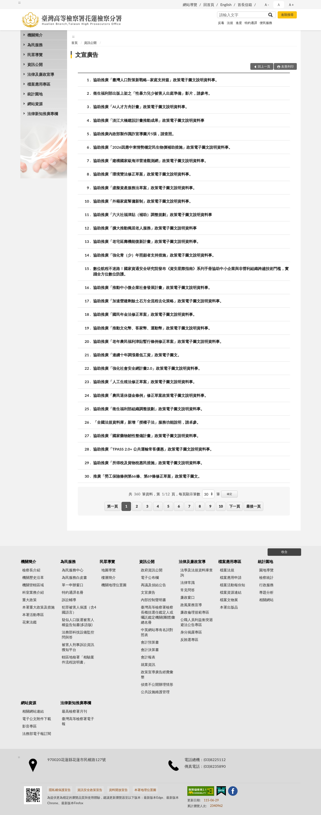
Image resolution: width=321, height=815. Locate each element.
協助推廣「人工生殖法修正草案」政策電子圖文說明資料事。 (145, 381)
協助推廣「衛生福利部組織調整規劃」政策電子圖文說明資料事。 (148, 408)
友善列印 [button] (287, 66)
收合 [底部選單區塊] (284, 552)
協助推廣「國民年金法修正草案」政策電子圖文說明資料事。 (145, 314)
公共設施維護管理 (155, 692)
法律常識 (187, 582)
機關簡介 (35, 35)
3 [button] (147, 506)
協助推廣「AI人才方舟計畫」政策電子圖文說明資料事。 (141, 106)
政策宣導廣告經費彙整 (157, 674)
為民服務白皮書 (74, 577)
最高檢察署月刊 (74, 711)
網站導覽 (190, 4)
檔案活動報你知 (232, 585)
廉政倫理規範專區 (194, 612)
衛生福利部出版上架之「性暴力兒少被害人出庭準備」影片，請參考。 (152, 93)
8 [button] (200, 506)
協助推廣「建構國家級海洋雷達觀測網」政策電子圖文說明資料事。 (150, 160)
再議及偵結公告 (153, 585)
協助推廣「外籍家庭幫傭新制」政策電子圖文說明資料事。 (143, 201)
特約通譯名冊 (72, 592)
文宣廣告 (86, 54)
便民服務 (266, 23)
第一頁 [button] (112, 506)
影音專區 (29, 726)
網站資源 (35, 103)
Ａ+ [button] (291, 4)
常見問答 (187, 590)
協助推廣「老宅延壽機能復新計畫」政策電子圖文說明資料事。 (147, 241)
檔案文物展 (229, 600)
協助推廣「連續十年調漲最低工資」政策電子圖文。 (137, 355)
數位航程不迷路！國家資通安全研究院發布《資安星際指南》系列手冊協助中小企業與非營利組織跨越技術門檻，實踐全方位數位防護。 (191, 271)
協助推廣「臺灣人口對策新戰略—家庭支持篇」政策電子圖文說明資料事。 (156, 79)
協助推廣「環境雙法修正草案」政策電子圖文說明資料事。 (143, 174)
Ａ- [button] (266, 4)
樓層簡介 (108, 577)
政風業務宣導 (191, 605)
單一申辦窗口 (72, 585)
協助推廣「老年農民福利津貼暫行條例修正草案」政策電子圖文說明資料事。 (158, 341)
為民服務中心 (72, 570)
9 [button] (210, 506)
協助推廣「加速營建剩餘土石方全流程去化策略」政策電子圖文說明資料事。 (158, 301)
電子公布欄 (150, 577)
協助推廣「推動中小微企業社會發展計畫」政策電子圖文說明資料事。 (152, 287)
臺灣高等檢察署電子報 (78, 721)
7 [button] (189, 506)
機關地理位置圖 (113, 585)
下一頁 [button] (234, 506)
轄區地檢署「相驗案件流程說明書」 (78, 659)
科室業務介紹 (33, 592)
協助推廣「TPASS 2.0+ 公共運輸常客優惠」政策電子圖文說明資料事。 (153, 449)
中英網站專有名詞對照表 (157, 632)
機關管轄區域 (33, 585)
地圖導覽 (108, 570)
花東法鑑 (29, 622)
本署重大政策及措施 (38, 607)
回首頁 (208, 4)
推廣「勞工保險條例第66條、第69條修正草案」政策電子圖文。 (147, 476)
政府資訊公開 (151, 570)
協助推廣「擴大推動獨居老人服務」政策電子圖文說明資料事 (145, 228)
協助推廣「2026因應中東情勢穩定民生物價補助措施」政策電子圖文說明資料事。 (162, 147)
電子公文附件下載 (36, 718)
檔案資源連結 (230, 592)
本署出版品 (229, 607)
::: (19, 2)
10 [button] (221, 506)
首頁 (74, 43)
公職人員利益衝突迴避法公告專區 (196, 622)
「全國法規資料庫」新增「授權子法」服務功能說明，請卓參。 (147, 422)
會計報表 (148, 657)
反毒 (221, 23)
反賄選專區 (189, 639)
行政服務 (266, 585)
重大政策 (29, 600)
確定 (229, 493)
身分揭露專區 (191, 632)
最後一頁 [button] (253, 506)
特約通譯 (251, 23)
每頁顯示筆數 (189, 494)
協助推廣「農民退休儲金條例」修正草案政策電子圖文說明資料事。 (150, 395)
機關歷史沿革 (33, 577)
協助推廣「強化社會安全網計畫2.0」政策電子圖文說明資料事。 (147, 368)
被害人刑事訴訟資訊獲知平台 (78, 647)
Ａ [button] (279, 4)
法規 (230, 23)
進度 (239, 23)
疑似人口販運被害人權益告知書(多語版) (78, 622)
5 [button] (168, 506)
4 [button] (158, 506)
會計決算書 (150, 649)
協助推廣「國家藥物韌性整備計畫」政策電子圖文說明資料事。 (147, 435)
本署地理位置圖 (145, 790)
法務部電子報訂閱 (36, 733)
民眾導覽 (35, 54)
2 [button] (137, 506)
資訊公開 (35, 64)
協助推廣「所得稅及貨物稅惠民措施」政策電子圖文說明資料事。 (148, 462)
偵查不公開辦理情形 (157, 684)
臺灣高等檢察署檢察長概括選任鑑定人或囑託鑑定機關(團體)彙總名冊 (158, 614)
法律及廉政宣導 (40, 74)
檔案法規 (227, 570)
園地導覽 (266, 570)
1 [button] (126, 506)
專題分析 (266, 592)
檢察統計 (266, 577)
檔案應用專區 (38, 84)
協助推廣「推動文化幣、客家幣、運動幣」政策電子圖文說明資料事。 (152, 328)
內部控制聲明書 (153, 600)
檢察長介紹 (31, 570)
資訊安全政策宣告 (89, 790)
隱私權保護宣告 (60, 790)
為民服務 (35, 44)
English (226, 4)
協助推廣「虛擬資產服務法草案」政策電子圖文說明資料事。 (145, 187)
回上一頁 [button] (264, 66)
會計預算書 (150, 642)
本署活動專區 (33, 614)
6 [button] (179, 506)
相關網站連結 (33, 711)
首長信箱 (245, 4)
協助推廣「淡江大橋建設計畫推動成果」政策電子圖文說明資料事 (148, 120)
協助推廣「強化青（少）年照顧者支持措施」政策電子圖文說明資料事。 (154, 255)
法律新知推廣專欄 (42, 113)
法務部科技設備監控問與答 (78, 634)
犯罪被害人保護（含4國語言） (79, 609)
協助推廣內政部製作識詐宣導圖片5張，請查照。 (134, 133)
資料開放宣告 (118, 790)
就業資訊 (148, 664)
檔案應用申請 (230, 577)
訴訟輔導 (69, 600)
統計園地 (35, 94)
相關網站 (266, 600)
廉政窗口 (187, 597)
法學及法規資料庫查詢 (196, 572)
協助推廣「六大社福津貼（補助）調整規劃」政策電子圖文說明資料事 (152, 214)
